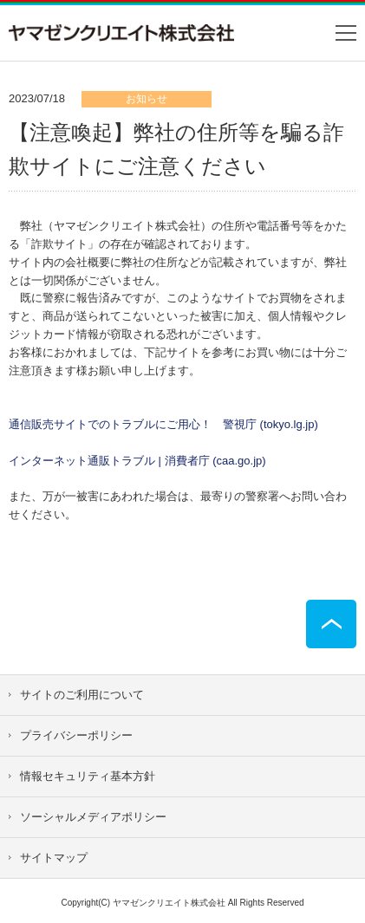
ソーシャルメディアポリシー (93, 816)
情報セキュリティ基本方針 (87, 776)
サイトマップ (54, 857)
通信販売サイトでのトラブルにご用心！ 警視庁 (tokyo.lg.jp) (163, 424)
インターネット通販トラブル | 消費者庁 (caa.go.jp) (137, 460)
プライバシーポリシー (76, 735)
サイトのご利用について (82, 694)
